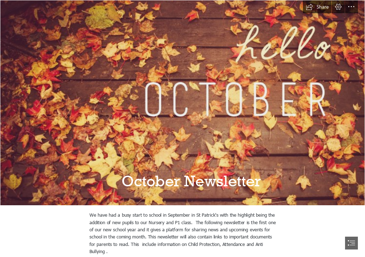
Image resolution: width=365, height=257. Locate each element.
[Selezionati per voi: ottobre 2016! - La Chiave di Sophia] (182, 103)
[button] (317, 6)
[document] (182, 128)
